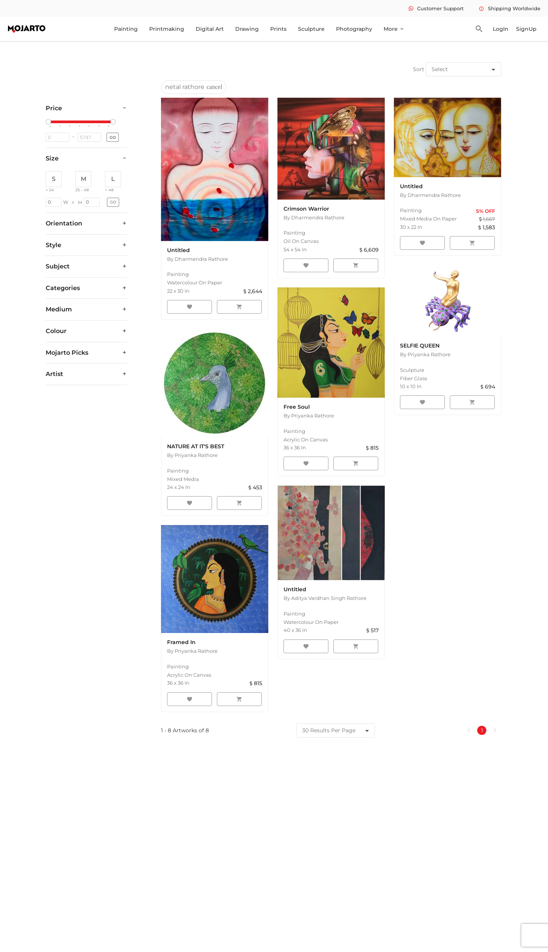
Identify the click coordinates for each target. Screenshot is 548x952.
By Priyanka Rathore (192, 455)
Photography (354, 28)
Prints (278, 28)
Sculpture (311, 28)
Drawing (247, 28)
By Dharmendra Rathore (197, 259)
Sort (418, 69)
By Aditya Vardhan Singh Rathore (325, 598)
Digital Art (210, 28)
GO (113, 137)
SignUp (526, 28)
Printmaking (166, 28)
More (394, 28)
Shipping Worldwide (509, 8)
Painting (126, 28)
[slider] (49, 122)
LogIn (500, 28)
